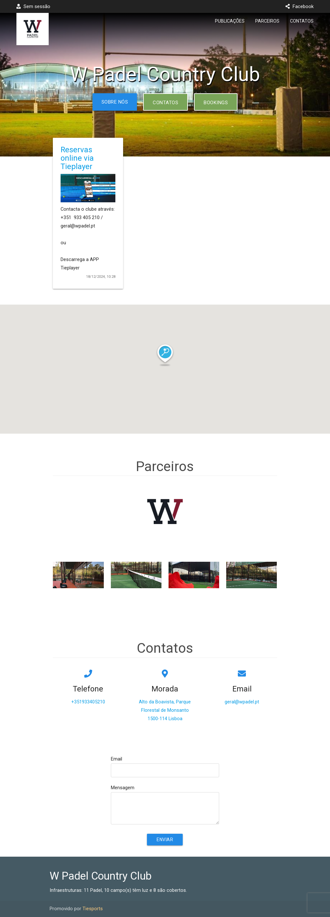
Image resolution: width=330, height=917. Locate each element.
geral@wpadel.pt (242, 702)
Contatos (302, 21)
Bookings (216, 103)
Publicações (230, 21)
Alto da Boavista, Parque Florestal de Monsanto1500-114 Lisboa (165, 710)
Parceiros (267, 21)
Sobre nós (115, 102)
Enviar (165, 839)
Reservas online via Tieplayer (77, 158)
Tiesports (92, 909)
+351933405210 (88, 702)
